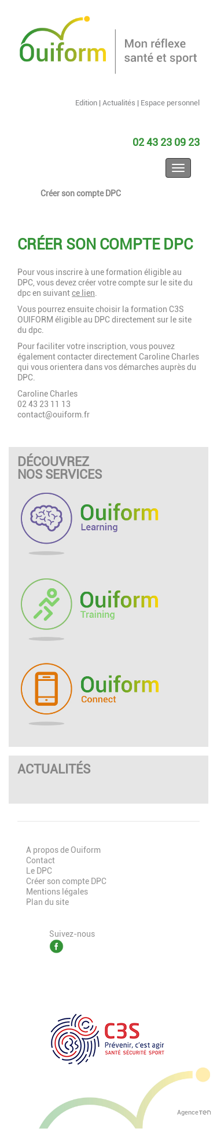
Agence (194, 1112)
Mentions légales (57, 891)
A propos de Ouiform (63, 850)
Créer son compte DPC (81, 193)
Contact (40, 860)
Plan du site (47, 902)
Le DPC (39, 870)
